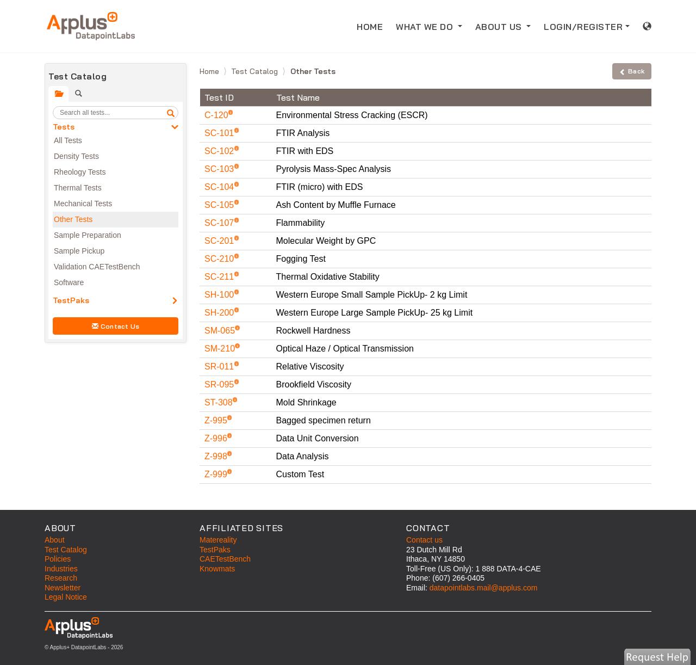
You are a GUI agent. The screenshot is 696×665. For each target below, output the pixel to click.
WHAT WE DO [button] (426, 26)
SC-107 (220, 222)
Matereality (218, 539)
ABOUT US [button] (500, 26)
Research (61, 578)
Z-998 (216, 456)
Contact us (424, 539)
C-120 (217, 115)
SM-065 (220, 330)
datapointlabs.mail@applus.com (484, 587)
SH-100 (220, 294)
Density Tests (76, 156)
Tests (63, 127)
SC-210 (220, 258)
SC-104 (220, 187)
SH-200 (220, 312)
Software (69, 282)
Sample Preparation (87, 235)
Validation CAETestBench (97, 266)
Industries (61, 568)
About (55, 539)
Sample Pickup (79, 251)
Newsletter (62, 587)
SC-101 (220, 133)
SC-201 (220, 240)
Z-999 (216, 474)
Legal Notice (66, 597)
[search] (171, 112)
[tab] (58, 94)
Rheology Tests (79, 172)
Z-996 (216, 438)
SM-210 (220, 348)
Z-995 (216, 420)
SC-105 (220, 205)
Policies (58, 559)
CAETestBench (225, 559)
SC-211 (220, 276)
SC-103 (220, 169)
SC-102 (220, 151)
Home (210, 71)
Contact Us (116, 326)
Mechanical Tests (83, 203)
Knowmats (217, 568)
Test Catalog (255, 71)
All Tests (68, 140)
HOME (373, 26)
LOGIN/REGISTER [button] (583, 26)
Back (631, 71)
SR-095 (220, 384)
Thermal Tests (78, 187)
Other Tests (73, 219)
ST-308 (219, 402)
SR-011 (220, 366)
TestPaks (71, 300)
